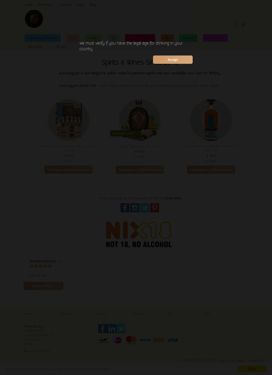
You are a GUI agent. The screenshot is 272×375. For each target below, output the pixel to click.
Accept (173, 60)
